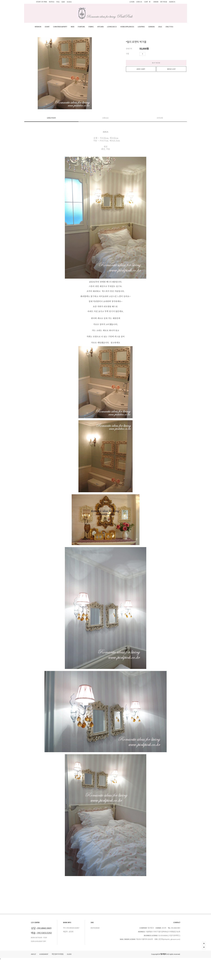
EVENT (47, 27)
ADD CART (141, 69)
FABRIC (91, 27)
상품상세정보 (51, 118)
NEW (72, 27)
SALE (160, 27)
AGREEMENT (43, 954)
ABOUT (33, 954)
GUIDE (69, 954)
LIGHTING (141, 27)
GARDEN (151, 27)
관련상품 (160, 118)
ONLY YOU (169, 27)
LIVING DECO (112, 27)
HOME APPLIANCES (127, 27)
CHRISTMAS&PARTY (60, 27)
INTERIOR (38, 27)
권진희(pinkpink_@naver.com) (169, 939)
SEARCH (172, 2)
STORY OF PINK (41, 2)
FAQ (57, 2)
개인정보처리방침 (58, 954)
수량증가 (147, 54)
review (69, 2)
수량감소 (151, 54)
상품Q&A (105, 118)
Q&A (63, 2)
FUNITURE (81, 27)
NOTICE (51, 2)
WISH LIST (171, 69)
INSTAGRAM (95, 928)
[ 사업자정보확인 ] (174, 935)
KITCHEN (100, 27)
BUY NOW (156, 63)
